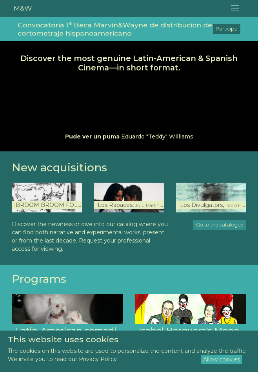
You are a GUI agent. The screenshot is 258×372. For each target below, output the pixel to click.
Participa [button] (227, 29)
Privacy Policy (98, 359)
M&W (23, 8)
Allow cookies (221, 359)
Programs (39, 279)
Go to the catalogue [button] (219, 225)
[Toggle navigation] (235, 8)
